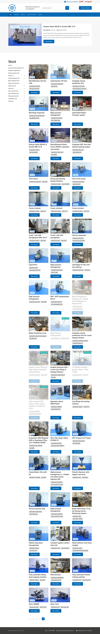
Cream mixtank (35, 208)
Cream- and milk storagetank (56, 236)
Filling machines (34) (13, 96)
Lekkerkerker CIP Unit (58, 81)
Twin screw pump (78, 178)
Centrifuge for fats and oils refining (80, 265)
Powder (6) (11, 101)
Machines (16, 14)
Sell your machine (85, 8)
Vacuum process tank (37, 508)
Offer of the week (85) (13, 83)
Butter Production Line (37, 333)
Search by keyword (47, 8)
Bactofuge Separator (37, 113)
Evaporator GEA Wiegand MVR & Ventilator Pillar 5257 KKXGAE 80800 (38, 440)
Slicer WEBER (34, 604)
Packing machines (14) (13, 73)
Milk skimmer (55, 574)
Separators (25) (12, 85)
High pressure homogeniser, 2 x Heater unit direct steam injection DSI (59, 475)
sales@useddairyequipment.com (66, 630)
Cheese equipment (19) (13, 78)
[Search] (67, 8)
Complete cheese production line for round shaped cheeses (82, 335)
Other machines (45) (13, 91)
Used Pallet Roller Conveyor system (79, 114)
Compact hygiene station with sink (59, 544)
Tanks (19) (10, 88)
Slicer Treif (54, 604)
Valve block (33, 178)
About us (23, 14)
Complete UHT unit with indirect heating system (81, 145)
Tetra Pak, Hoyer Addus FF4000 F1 (59, 439)
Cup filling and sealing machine (81, 402)
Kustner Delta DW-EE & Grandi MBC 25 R (59, 26)
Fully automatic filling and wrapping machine (37, 575)
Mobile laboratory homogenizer (36, 544)
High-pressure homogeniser (55, 509)
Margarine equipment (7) (14, 70)
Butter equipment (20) (13, 80)
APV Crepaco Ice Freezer (81, 438)
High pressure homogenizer (55, 114)
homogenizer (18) (12, 98)
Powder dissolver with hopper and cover (80, 473)
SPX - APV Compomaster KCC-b (59, 297)
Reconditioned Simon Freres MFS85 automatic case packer (59, 146)
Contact (40, 14)
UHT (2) (10, 65)
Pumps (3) (10, 75)
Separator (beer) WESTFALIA (56, 402)
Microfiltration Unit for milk (37, 82)
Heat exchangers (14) (13, 93)
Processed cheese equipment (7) (16, 68)
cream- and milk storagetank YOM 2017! (38, 236)
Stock (10, 14)
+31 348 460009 (51, 630)
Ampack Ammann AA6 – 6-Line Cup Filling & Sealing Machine (59, 369)
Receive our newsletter (72, 1)
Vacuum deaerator (79, 235)
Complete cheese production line (78, 82)
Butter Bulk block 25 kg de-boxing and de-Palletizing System (81, 510)
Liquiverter (33, 264)
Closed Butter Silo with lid (38, 473)
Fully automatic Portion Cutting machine (81, 575)
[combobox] (53, 8)
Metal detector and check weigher (82, 544)
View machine (49, 41)
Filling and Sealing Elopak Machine (57, 179)
